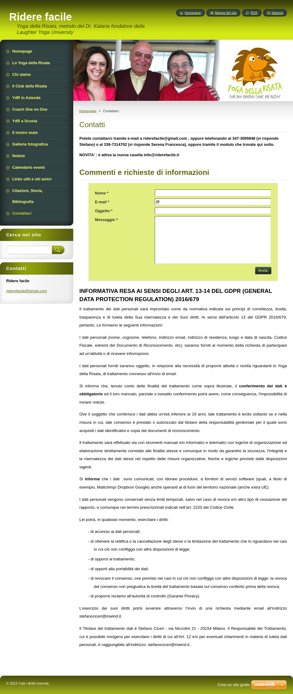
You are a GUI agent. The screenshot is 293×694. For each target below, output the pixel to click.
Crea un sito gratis (234, 684)
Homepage (87, 111)
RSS (254, 13)
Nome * (101, 193)
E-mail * (102, 202)
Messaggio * (106, 219)
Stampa (277, 13)
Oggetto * (104, 211)
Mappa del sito (226, 13)
